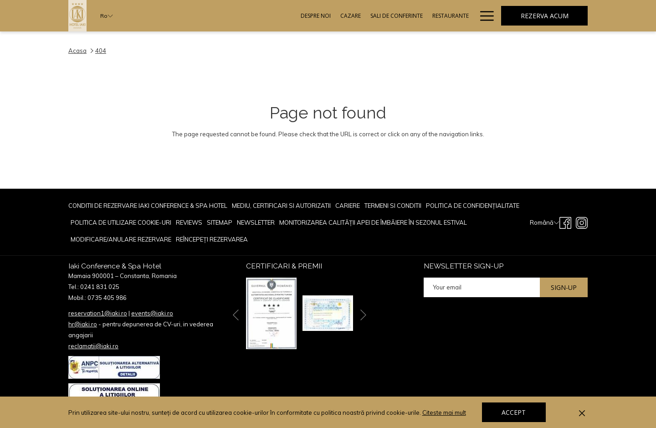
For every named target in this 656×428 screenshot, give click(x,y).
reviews (189, 222)
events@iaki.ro (152, 313)
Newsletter (256, 222)
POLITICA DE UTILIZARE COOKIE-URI (121, 222)
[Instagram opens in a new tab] (582, 221)
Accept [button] (514, 412)
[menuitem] (221, 15)
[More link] (483, 15)
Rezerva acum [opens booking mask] (545, 15)
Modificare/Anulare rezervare (121, 239)
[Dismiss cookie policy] (582, 412)
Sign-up (564, 287)
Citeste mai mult (444, 413)
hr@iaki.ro (82, 324)
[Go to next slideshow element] (363, 314)
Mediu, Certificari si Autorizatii (281, 205)
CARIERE (347, 205)
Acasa (77, 50)
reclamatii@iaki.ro (93, 346)
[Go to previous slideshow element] (235, 314)
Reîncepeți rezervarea (212, 239)
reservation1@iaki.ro (97, 313)
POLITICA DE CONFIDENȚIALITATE (472, 205)
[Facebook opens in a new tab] (565, 221)
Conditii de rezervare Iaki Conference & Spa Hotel (147, 205)
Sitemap (219, 222)
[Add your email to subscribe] (482, 287)
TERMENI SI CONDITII (392, 205)
